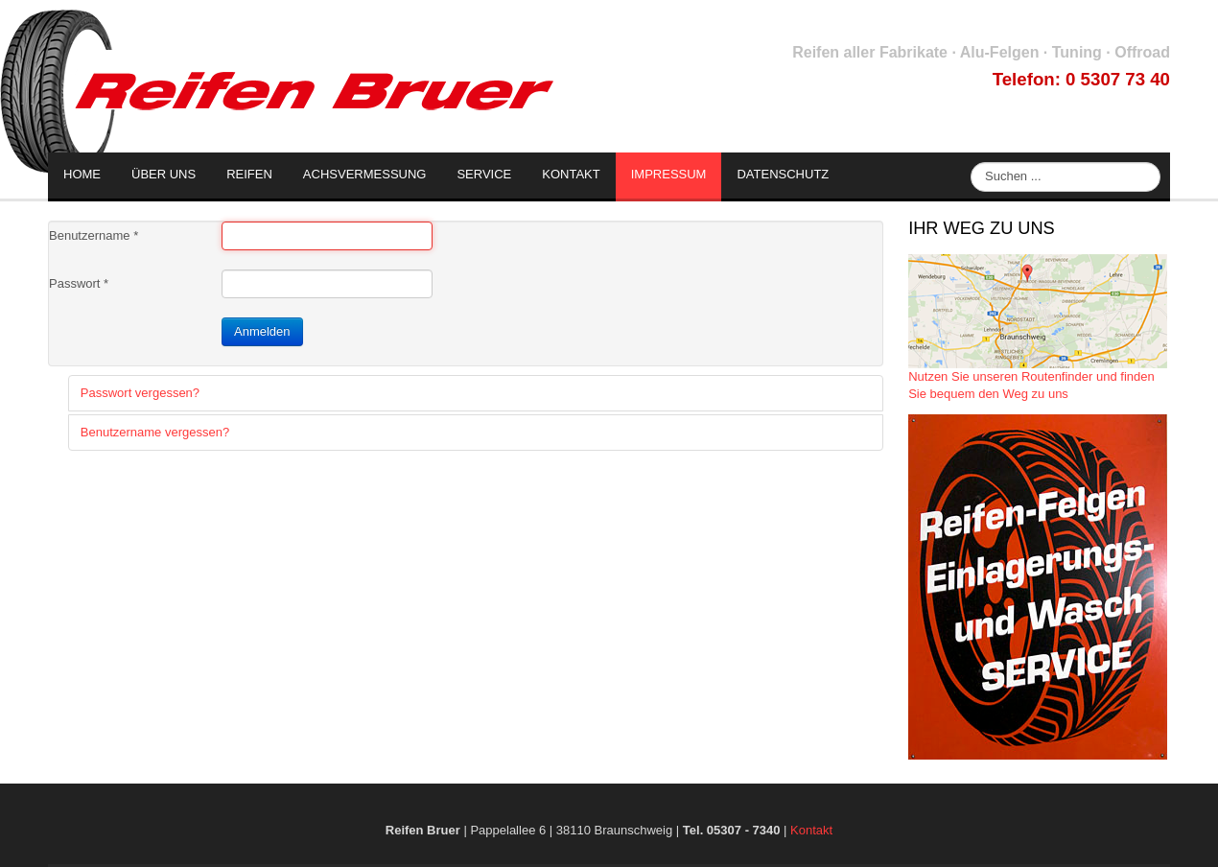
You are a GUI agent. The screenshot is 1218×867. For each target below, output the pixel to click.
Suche (971, 162)
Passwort (78, 283)
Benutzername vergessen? (155, 432)
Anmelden (262, 331)
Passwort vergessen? (140, 393)
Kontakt (811, 830)
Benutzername (93, 235)
